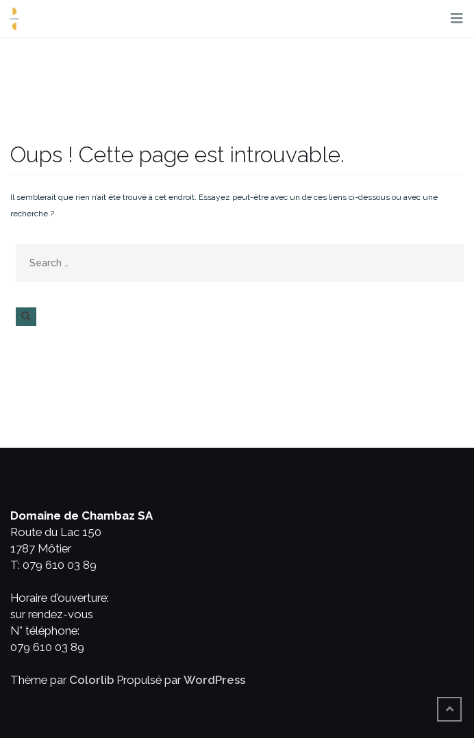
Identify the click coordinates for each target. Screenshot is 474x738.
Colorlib (91, 680)
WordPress (214, 680)
